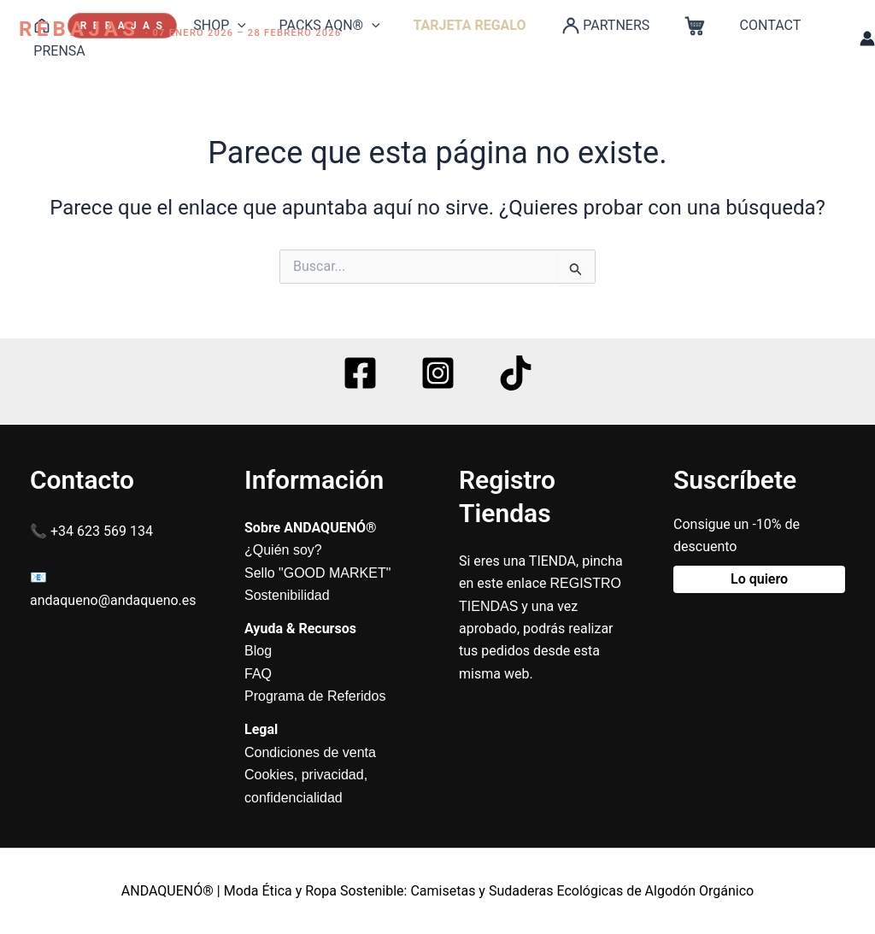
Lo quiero (759, 579)
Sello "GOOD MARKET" (317, 573)
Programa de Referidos (314, 696)
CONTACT (733, 25)
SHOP (211, 25)
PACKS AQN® (315, 25)
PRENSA (56, 51)
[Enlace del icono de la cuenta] (867, 38)
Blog (258, 650)
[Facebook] (360, 373)
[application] (229, 25)
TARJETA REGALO (449, 25)
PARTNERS (578, 26)
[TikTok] (515, 373)
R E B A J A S (116, 26)
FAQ (258, 674)
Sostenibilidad (287, 595)
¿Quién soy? (283, 550)
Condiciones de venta (310, 752)
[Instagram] (437, 373)
